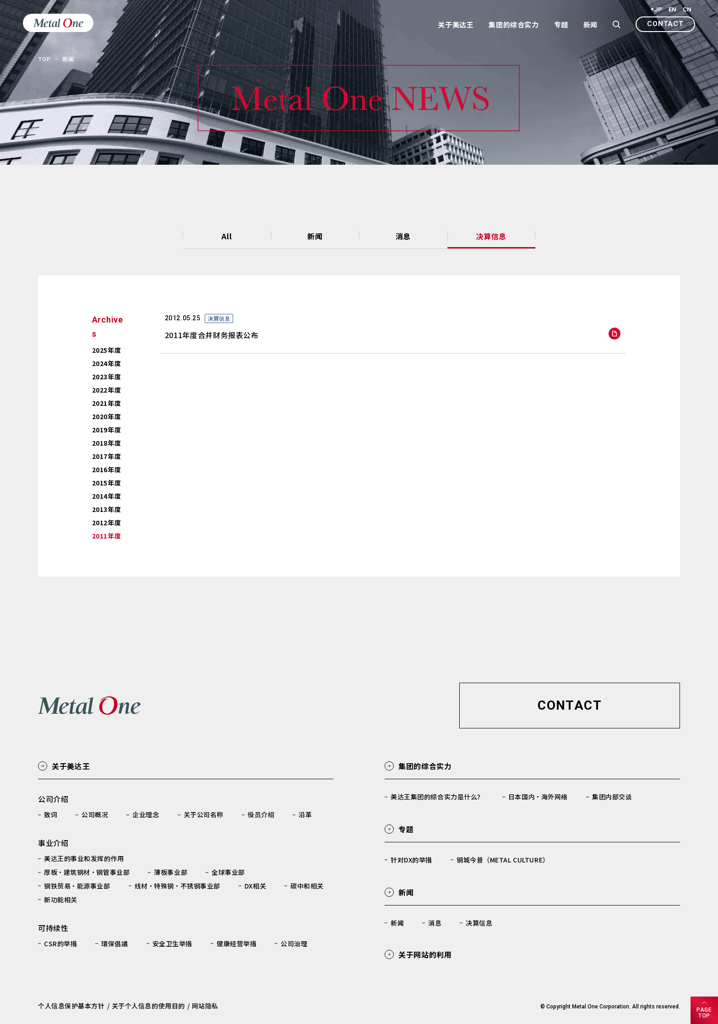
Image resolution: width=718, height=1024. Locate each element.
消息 (403, 236)
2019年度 (106, 429)
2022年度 (106, 389)
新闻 (314, 236)
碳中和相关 (307, 885)
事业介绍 (53, 842)
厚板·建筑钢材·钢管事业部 (87, 872)
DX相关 (255, 885)
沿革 (305, 814)
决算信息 (491, 236)
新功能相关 (60, 899)
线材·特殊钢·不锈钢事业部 (177, 885)
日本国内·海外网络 (538, 796)
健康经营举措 (236, 943)
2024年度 (106, 363)
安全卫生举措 (172, 943)
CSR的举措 (60, 943)
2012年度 (106, 522)
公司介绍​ (53, 798)
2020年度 (106, 416)
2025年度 (106, 350)
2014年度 (106, 496)
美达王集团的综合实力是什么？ (437, 796)
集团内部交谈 (612, 796)
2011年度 (106, 535)
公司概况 (95, 814)
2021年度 (106, 403)
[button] (665, 24)
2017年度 (106, 456)
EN (672, 9)
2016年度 (106, 469)
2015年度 (106, 482)
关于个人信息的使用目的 (148, 1005)
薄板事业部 (170, 872)
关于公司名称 (203, 814)
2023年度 (106, 376)
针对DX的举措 (411, 859)
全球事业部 (228, 872)
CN (687, 9)
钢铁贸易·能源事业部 (77, 885)
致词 (50, 814)
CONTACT (665, 24)
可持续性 (53, 927)
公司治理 (294, 943)
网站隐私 (205, 1005)
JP (658, 9)
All (227, 236)
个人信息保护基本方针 (71, 1005)
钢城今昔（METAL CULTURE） (503, 859)
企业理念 (145, 814)
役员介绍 (261, 814)
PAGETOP (704, 1013)
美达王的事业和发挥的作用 (84, 858)
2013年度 (106, 509)
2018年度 (106, 442)
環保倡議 (114, 943)
